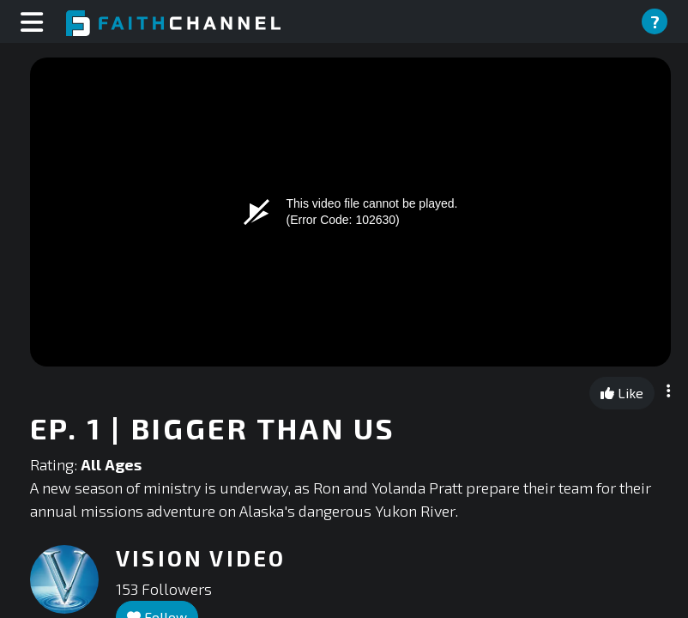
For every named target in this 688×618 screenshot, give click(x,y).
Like (621, 393)
